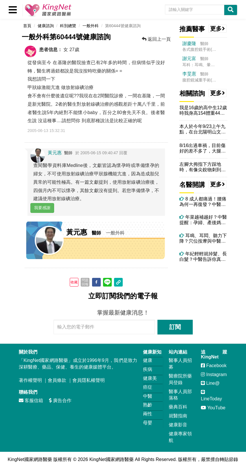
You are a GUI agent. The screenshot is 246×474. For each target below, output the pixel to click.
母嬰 (147, 422)
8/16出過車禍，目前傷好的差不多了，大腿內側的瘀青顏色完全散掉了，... (202, 148)
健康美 (150, 378)
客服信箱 (31, 400)
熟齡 (147, 404)
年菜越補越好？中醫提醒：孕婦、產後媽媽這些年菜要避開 (203, 220)
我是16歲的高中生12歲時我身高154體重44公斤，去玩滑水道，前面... (203, 110)
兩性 (147, 413)
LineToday (211, 395)
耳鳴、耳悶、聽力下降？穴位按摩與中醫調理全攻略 (203, 238)
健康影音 (178, 424)
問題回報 (85, 282)
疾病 (147, 369)
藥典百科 (178, 406)
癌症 (147, 387)
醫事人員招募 (180, 363)
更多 (217, 28)
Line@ (210, 383)
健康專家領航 (180, 437)
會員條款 (57, 380)
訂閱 (175, 327)
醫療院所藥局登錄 (180, 379)
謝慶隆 (189, 43)
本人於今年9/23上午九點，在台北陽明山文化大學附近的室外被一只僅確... (202, 129)
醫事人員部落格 (180, 395)
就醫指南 (178, 415)
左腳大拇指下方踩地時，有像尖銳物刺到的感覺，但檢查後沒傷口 (202, 167)
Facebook (214, 365)
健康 (147, 360)
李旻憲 (189, 73)
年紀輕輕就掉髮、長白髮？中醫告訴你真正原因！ (203, 256)
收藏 (74, 282)
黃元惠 (55, 152)
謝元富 (189, 58)
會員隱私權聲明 (88, 380)
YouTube (213, 407)
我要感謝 (42, 207)
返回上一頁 (156, 39)
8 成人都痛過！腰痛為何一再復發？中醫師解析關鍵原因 (202, 201)
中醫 (147, 396)
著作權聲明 (30, 380)
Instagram (214, 374)
